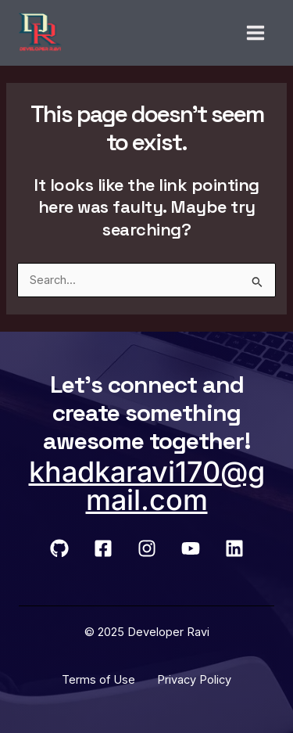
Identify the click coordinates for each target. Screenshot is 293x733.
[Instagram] (147, 548)
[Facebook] (103, 548)
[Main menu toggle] (255, 33)
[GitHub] (59, 548)
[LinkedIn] (234, 548)
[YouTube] (190, 548)
